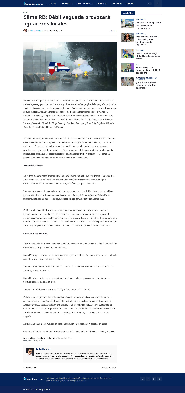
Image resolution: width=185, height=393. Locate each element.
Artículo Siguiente (108, 367)
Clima (32, 338)
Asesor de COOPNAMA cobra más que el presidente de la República (147, 40)
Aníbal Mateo (43, 349)
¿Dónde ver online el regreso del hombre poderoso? (146, 85)
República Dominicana (53, 338)
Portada (39, 338)
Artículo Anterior (31, 367)
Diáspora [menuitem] (102, 3)
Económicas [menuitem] (115, 3)
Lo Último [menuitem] (52, 3)
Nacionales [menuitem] (67, 3)
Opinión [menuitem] (130, 3)
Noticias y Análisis (42, 389)
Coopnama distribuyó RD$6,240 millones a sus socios (148, 56)
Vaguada (67, 338)
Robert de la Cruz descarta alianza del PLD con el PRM (148, 70)
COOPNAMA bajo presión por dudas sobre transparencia (148, 25)
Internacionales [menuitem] (85, 3)
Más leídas (128, 13)
